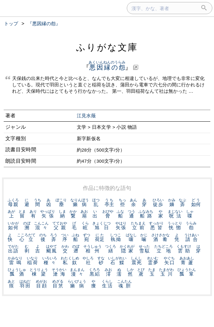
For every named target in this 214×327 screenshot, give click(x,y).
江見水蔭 (86, 115)
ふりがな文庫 (107, 47)
